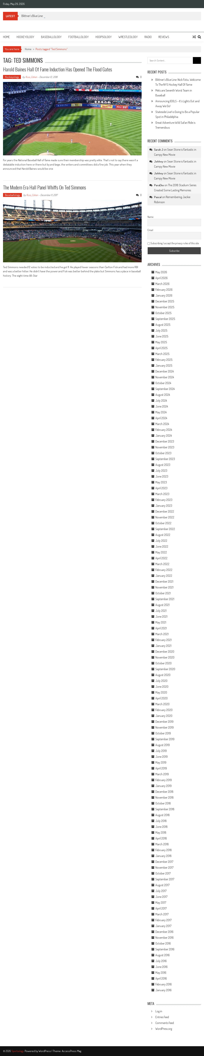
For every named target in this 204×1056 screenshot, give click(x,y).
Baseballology (51, 37)
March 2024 (162, 424)
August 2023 (162, 465)
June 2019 (161, 756)
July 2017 (161, 891)
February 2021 (163, 640)
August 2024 (162, 395)
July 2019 (161, 751)
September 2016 (164, 949)
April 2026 (161, 278)
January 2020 (163, 716)
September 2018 (164, 809)
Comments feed (164, 1023)
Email (150, 230)
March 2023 (162, 494)
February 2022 (163, 570)
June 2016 (161, 967)
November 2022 (164, 517)
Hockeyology (25, 37)
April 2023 (161, 488)
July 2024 (161, 400)
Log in (158, 1011)
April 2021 (161, 628)
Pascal (158, 197)
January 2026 (163, 295)
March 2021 (162, 634)
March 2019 (162, 774)
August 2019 (162, 745)
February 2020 (164, 710)
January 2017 (163, 926)
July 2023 (161, 470)
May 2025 (161, 342)
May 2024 (161, 412)
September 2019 (164, 739)
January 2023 (163, 505)
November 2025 (164, 307)
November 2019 (164, 727)
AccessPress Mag (71, 1051)
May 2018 (160, 832)
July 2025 (161, 330)
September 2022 (165, 529)
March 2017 (162, 914)
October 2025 (163, 313)
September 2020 (165, 669)
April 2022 (161, 558)
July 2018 (161, 821)
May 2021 (160, 622)
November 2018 (164, 797)
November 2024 (164, 377)
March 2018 (162, 844)
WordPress (45, 1051)
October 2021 (163, 593)
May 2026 (161, 272)
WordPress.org (163, 1029)
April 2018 (161, 838)
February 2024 (163, 430)
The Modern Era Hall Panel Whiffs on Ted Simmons (44, 187)
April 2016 (161, 978)
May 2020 (161, 692)
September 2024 (165, 389)
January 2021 (163, 646)
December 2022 (164, 511)
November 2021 (164, 587)
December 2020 (164, 651)
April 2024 (161, 418)
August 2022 (162, 535)
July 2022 (161, 540)
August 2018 (162, 815)
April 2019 (161, 768)
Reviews (163, 37)
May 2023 (161, 482)
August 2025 (162, 325)
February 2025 (163, 360)
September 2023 (165, 459)
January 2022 (163, 576)
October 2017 (163, 873)
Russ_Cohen (31, 77)
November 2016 (164, 937)
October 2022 (163, 523)
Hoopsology (104, 37)
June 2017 (161, 897)
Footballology (78, 37)
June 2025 (161, 336)
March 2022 (162, 564)
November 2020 (164, 657)
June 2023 (161, 476)
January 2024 (163, 435)
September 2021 (164, 599)
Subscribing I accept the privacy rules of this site (173, 243)
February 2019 (163, 780)
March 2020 (162, 704)
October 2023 (163, 453)
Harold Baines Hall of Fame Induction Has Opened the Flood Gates (57, 69)
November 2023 (164, 447)
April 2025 (161, 348)
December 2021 (164, 581)
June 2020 (161, 686)
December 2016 (164, 932)
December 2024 (164, 371)
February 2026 (164, 289)
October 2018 (163, 803)
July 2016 (161, 961)
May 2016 (160, 972)
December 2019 (164, 721)
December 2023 (164, 441)
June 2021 (161, 616)
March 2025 (162, 354)
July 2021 (161, 611)
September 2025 (165, 319)
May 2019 (160, 762)
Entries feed (162, 1017)
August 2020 (162, 675)
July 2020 (161, 681)
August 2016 (162, 955)
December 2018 (164, 792)
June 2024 (161, 406)
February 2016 (163, 984)
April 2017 (161, 908)
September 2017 (164, 879)
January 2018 (163, 856)
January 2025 (163, 365)
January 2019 (163, 786)
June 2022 (161, 546)
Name (150, 216)
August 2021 (162, 605)
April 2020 (161, 698)
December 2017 (164, 862)
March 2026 (162, 284)
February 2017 (163, 920)
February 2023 (163, 500)
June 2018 (161, 827)
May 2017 (160, 902)
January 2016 (163, 990)
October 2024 (163, 383)
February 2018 (163, 850)
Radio (148, 37)
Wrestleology (128, 37)
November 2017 (164, 867)
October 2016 (163, 943)
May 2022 (161, 552)
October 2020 (163, 663)
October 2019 (163, 733)
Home (6, 37)
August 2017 (162, 885)
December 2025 (164, 301)
